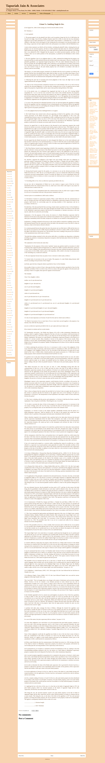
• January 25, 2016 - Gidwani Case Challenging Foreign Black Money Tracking (93, 111)
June (8, 190)
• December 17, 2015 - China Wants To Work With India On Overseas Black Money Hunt (93, 118)
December (9, 199)
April (8, 194)
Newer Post (21, 755)
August (8, 185)
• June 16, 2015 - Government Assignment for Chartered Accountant (92, 125)
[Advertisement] (11, 51)
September (9, 183)
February (9, 178)
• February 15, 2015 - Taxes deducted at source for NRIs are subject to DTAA (93, 162)
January (8, 174)
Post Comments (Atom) (54, 759)
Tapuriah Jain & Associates (25, 5)
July (8, 188)
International (32, 13)
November (9, 201)
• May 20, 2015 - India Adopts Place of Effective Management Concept (93, 144)
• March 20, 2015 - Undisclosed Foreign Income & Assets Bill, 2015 (93, 156)
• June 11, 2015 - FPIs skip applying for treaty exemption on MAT (93, 132)
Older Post (82, 755)
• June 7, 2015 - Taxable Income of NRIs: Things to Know (93, 137)
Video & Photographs (45, 13)
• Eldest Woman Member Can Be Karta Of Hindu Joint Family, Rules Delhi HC (93, 104)
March (8, 208)
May (8, 192)
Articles (16, 13)
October (8, 220)
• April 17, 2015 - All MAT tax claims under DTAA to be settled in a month (93, 150)
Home (9, 13)
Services (24, 13)
